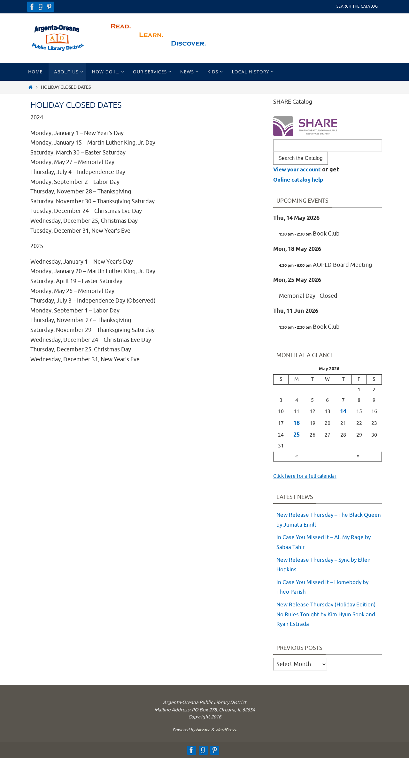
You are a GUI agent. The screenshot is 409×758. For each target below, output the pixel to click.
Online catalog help (300, 180)
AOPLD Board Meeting (325, 264)
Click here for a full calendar (309, 475)
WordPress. (226, 729)
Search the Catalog (357, 6)
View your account (298, 170)
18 (296, 423)
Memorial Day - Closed (308, 295)
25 (296, 435)
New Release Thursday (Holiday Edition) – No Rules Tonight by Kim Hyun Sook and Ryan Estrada (328, 614)
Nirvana (203, 729)
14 (343, 412)
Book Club (309, 233)
